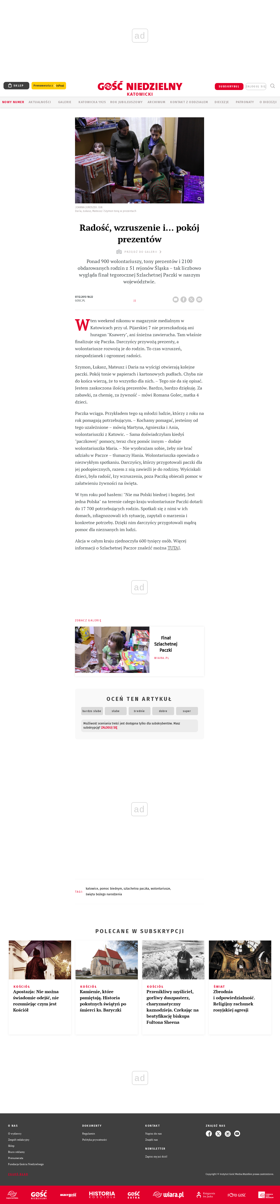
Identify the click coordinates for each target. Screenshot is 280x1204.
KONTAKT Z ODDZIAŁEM (189, 102)
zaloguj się (256, 86)
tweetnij (192, 298)
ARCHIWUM (156, 102)
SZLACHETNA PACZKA (136, 888)
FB (184, 298)
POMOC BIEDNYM (111, 888)
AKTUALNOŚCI (40, 102)
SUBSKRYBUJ (229, 86)
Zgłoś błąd (18, 1174)
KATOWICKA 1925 (92, 102)
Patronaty (245, 102)
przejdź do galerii (139, 252)
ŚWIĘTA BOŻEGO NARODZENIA (104, 894)
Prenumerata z (48, 85)
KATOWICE (92, 888)
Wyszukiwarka (272, 86)
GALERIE (65, 102)
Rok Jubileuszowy (126, 102)
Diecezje (222, 102)
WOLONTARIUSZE (160, 888)
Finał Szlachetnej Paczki (165, 644)
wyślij (200, 298)
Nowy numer (13, 102)
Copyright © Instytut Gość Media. (224, 1174)
